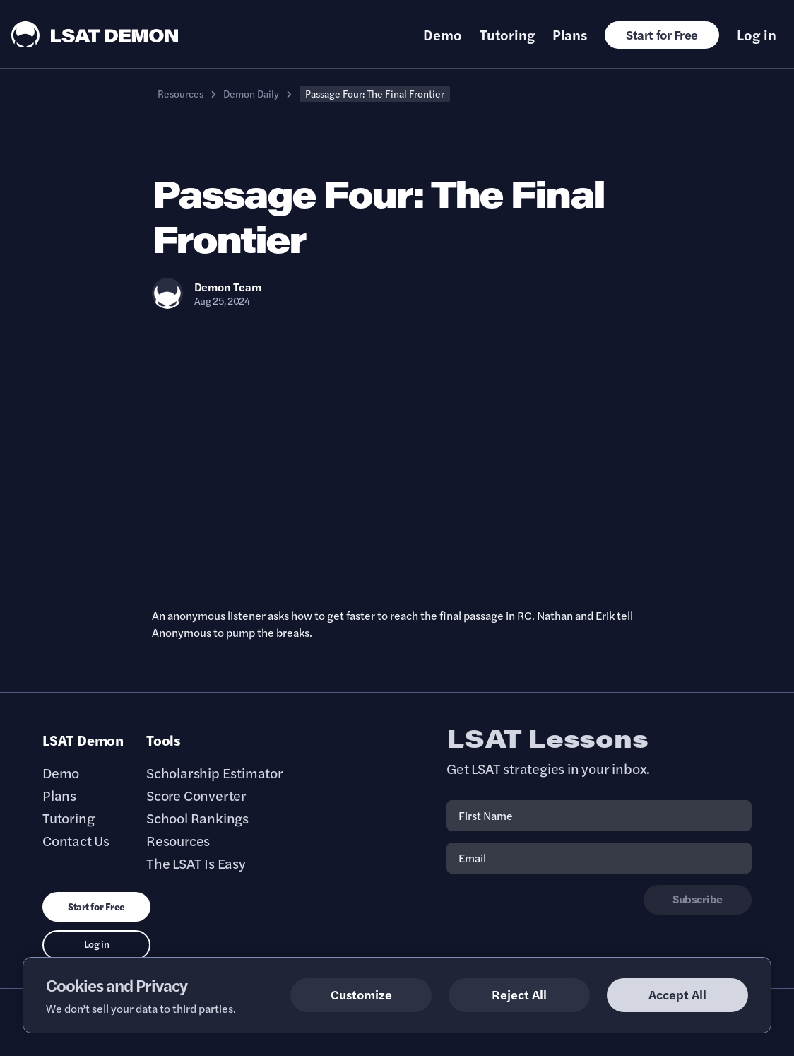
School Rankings (197, 817)
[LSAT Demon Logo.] (95, 34)
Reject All (519, 994)
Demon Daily (251, 93)
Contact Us (75, 840)
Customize (361, 994)
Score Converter (196, 795)
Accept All (677, 994)
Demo (442, 35)
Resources (180, 93)
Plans (569, 35)
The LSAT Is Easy (196, 863)
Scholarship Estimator (214, 772)
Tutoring (507, 35)
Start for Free (662, 34)
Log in (756, 35)
